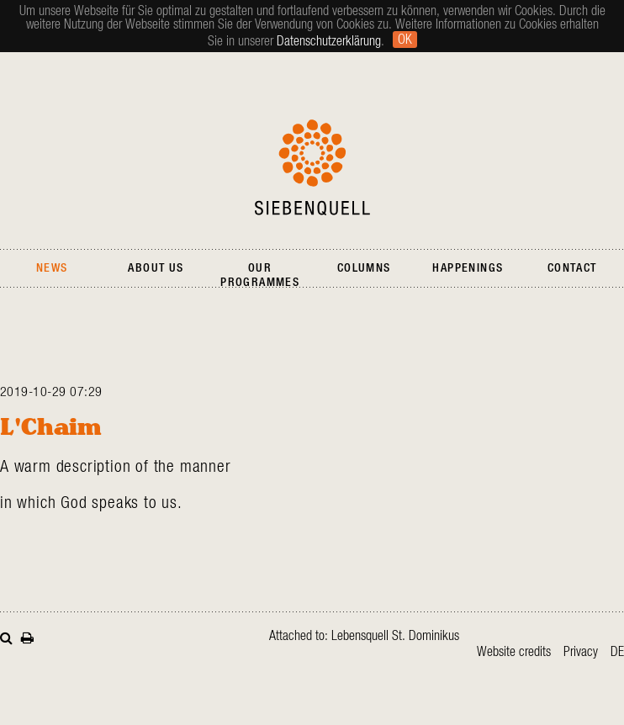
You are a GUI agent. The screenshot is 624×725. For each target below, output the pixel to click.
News (52, 268)
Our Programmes (259, 275)
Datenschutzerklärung (329, 41)
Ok (405, 39)
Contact (572, 268)
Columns (364, 268)
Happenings (467, 268)
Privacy (580, 652)
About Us (155, 268)
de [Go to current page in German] (617, 652)
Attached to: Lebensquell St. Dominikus (364, 636)
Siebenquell (312, 167)
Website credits (514, 652)
